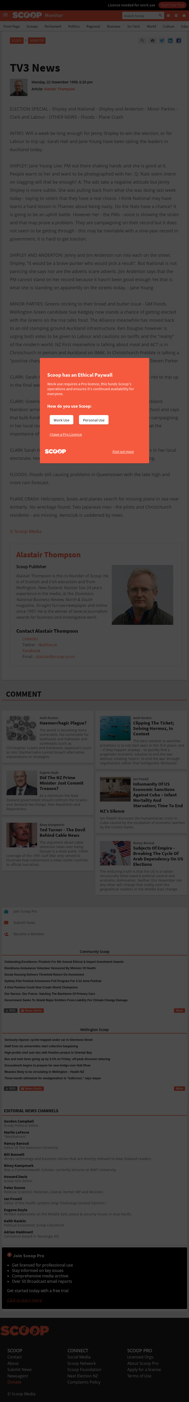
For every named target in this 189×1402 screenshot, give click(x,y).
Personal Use (94, 420)
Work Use (61, 420)
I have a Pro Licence (66, 434)
